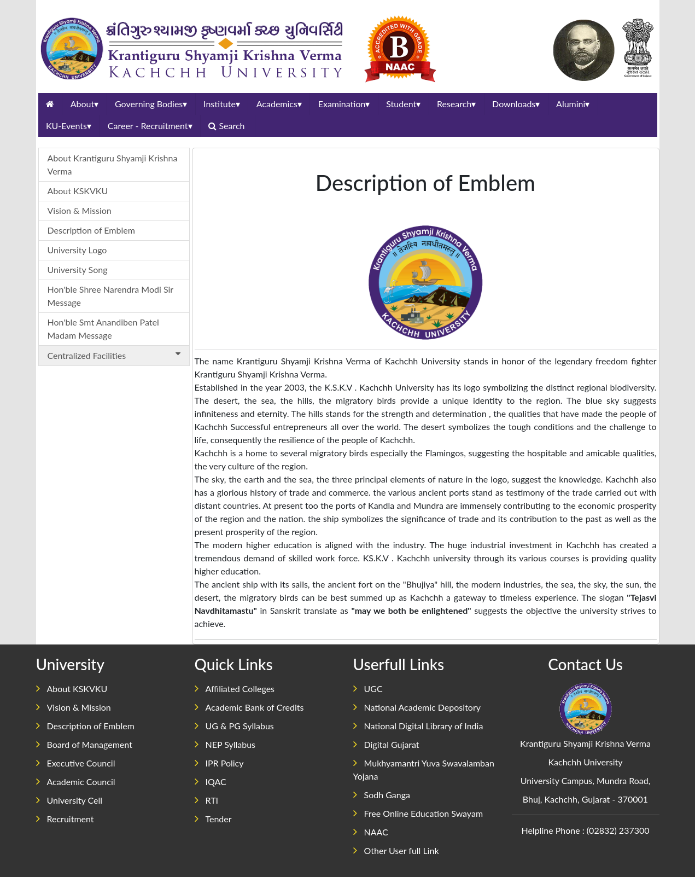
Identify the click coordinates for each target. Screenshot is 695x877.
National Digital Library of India (418, 726)
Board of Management (84, 744)
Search (227, 125)
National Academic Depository (417, 707)
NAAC (370, 832)
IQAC (210, 781)
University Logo (77, 250)
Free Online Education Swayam (418, 813)
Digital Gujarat (386, 744)
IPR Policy (219, 763)
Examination (344, 103)
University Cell (69, 800)
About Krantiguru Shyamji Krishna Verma (113, 164)
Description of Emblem (91, 230)
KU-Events (68, 125)
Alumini (572, 103)
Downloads (516, 103)
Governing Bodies (151, 103)
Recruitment (65, 819)
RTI (207, 800)
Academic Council (75, 781)
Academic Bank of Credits (249, 707)
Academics (279, 103)
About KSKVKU (78, 190)
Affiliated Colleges (235, 688)
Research (456, 103)
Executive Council (75, 763)
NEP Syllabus (225, 744)
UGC (368, 688)
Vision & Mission (80, 210)
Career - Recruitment (150, 125)
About (85, 103)
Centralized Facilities (116, 355)
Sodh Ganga (381, 794)
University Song (78, 269)
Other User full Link (396, 850)
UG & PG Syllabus (234, 726)
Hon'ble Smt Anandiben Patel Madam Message (103, 328)
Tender (213, 819)
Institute (221, 103)
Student (403, 103)
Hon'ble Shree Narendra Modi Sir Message (111, 295)
